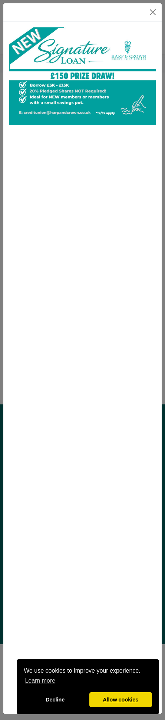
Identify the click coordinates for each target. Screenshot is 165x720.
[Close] (153, 12)
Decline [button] (55, 700)
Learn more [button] (40, 680)
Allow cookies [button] (120, 700)
